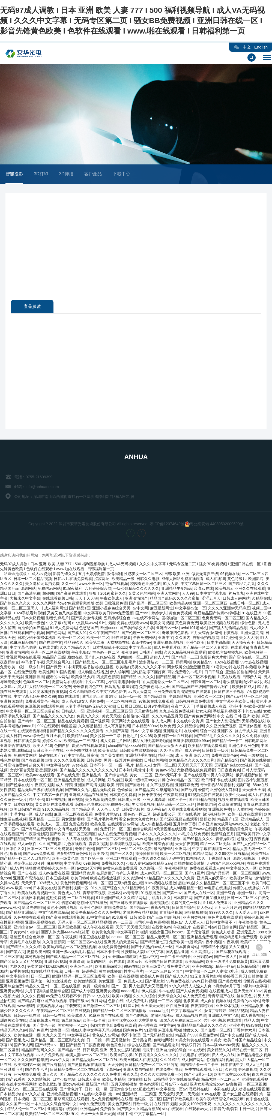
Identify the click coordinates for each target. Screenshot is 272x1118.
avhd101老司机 (194, 629)
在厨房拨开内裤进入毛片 (117, 875)
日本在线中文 (232, 1066)
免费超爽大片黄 (213, 659)
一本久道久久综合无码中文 (161, 860)
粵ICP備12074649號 (167, 525)
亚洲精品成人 (252, 821)
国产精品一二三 (184, 659)
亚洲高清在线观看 (62, 1110)
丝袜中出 (124, 1115)
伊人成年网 (119, 673)
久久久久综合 (144, 997)
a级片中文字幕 (255, 987)
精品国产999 (186, 1037)
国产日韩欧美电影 (178, 1100)
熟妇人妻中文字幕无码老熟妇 (96, 1032)
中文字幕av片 (58, 767)
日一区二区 (40, 978)
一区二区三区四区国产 (164, 973)
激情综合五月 (222, 835)
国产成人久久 (176, 978)
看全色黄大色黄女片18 (138, 821)
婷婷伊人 (159, 614)
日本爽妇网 (182, 899)
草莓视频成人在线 (211, 708)
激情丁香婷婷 (215, 1012)
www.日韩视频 (204, 983)
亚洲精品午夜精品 (176, 590)
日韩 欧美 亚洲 (176, 575)
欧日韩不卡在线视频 (218, 781)
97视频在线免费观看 (156, 703)
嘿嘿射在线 (198, 1091)
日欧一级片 (142, 1105)
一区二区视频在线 (121, 703)
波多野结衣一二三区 (156, 664)
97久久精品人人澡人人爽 (190, 987)
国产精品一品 (69, 1051)
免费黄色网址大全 (154, 688)
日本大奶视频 (32, 619)
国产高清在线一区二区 (248, 659)
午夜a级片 (182, 929)
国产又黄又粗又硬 (209, 899)
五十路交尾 (142, 1041)
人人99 (188, 595)
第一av (114, 1095)
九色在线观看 (75, 845)
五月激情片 (120, 1041)
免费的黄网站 (25, 757)
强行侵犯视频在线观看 (223, 1022)
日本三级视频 (57, 879)
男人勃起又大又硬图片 (148, 987)
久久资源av (132, 879)
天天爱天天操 (253, 791)
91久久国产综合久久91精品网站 (118, 889)
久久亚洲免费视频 (221, 727)
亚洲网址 (182, 850)
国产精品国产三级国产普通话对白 (201, 688)
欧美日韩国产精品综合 (242, 1041)
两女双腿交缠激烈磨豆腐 (188, 668)
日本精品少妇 (11, 1095)
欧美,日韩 (115, 786)
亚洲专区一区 (167, 629)
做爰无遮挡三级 (205, 575)
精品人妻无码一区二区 (166, 938)
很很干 (148, 1051)
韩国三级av (79, 1002)
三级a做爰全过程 (128, 884)
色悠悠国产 (88, 629)
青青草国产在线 (221, 997)
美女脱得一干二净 (105, 737)
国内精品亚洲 (177, 953)
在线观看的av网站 (122, 826)
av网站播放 (171, 840)
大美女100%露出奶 (195, 1105)
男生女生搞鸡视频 (125, 1051)
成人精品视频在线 (191, 1017)
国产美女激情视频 (86, 619)
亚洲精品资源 (82, 875)
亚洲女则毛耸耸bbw (207, 1086)
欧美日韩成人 (243, 688)
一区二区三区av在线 (84, 943)
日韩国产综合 (183, 909)
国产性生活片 (36, 1071)
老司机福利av (162, 1017)
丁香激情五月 (219, 860)
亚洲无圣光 (246, 933)
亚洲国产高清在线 (28, 879)
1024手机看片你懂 (29, 614)
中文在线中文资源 (188, 722)
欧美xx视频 (121, 997)
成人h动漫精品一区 (185, 889)
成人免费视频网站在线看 (111, 1100)
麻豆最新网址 (161, 610)
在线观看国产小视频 (27, 634)
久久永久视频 (32, 997)
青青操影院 (225, 840)
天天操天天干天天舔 (195, 767)
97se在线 (79, 767)
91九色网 (229, 639)
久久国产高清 (117, 732)
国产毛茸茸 (154, 983)
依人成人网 (161, 722)
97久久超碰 (35, 1095)
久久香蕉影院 (53, 943)
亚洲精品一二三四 (44, 821)
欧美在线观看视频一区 (36, 894)
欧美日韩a (79, 879)
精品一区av (225, 968)
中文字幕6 (72, 865)
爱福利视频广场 (237, 786)
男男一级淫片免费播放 (123, 762)
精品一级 (165, 757)
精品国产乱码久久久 (38, 1051)
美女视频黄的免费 (100, 801)
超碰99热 (186, 884)
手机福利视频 (224, 713)
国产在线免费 (68, 776)
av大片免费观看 (50, 1056)
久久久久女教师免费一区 (161, 1076)
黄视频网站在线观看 (23, 659)
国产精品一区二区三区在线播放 (120, 1012)
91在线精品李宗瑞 (46, 973)
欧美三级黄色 (153, 968)
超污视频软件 (213, 816)
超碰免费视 (55, 899)
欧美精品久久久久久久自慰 (192, 762)
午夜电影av (81, 654)
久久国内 (182, 639)
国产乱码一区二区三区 (148, 605)
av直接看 (233, 1086)
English (261, 47)
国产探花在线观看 (231, 953)
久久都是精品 (89, 727)
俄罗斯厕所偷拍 (249, 776)
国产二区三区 (107, 850)
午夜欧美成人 (111, 600)
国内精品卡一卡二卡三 (199, 1066)
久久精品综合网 (190, 727)
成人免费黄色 (194, 997)
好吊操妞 (115, 781)
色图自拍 (62, 747)
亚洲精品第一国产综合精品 (105, 776)
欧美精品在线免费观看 (207, 747)
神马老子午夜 (32, 664)
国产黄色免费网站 (199, 718)
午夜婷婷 (230, 943)
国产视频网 (99, 722)
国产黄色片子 (70, 1091)
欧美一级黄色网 (65, 860)
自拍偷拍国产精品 (32, 629)
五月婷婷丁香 (184, 826)
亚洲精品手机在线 (140, 757)
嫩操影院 (129, 688)
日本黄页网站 (186, 948)
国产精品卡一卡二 (227, 742)
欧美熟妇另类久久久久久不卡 (140, 668)
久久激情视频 (39, 1081)
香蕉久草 (130, 1076)
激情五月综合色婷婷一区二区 (34, 938)
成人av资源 (41, 575)
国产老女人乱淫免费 (222, 722)
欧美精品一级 (123, 580)
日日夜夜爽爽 (228, 772)
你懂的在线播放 (246, 889)
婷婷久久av (52, 742)
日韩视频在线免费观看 (194, 703)
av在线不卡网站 (146, 619)
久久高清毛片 (202, 953)
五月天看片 (55, 737)
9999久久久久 (221, 914)
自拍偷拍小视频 (136, 718)
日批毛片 (130, 737)
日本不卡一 (177, 801)
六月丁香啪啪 (36, 992)
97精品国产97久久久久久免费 (169, 879)
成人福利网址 (55, 610)
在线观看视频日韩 (57, 600)
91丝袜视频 (56, 801)
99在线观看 (121, 639)
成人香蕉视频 (252, 1017)
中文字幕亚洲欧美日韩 (235, 703)
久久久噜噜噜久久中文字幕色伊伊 (97, 693)
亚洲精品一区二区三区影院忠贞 (57, 1041)
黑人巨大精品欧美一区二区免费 (44, 688)
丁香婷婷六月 (244, 1032)
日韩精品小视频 (213, 948)
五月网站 (98, 1002)
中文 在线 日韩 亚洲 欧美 (238, 718)
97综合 (33, 933)
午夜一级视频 (251, 757)
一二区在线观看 (80, 899)
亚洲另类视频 (194, 919)
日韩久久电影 (147, 580)
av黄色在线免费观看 (120, 870)
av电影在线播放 (217, 889)
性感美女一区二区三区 (143, 575)
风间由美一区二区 (132, 659)
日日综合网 (227, 929)
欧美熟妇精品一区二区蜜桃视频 (69, 948)
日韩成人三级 (129, 801)
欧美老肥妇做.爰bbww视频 (61, 1086)
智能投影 (14, 174)
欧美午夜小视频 (207, 943)
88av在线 (260, 786)
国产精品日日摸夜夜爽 (85, 1046)
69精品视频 (238, 1012)
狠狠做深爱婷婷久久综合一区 (50, 870)
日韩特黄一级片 (215, 752)
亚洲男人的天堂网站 (121, 943)
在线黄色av (161, 929)
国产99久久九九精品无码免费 (90, 791)
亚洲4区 (114, 894)
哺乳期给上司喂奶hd (99, 698)
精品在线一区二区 (247, 1051)
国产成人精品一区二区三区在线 (73, 958)
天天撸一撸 (88, 830)
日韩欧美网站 (155, 762)
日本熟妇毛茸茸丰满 (136, 772)
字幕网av (113, 1071)
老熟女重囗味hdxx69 (166, 933)
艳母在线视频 (116, 585)
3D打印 (41, 174)
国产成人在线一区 (199, 894)
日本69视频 (23, 806)
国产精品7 (26, 1002)
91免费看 (120, 919)
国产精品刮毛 (82, 811)
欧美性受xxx (235, 796)
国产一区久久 (121, 855)
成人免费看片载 (167, 649)
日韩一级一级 (130, 698)
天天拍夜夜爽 (186, 845)
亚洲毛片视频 (55, 963)
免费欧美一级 (11, 668)
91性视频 (107, 624)
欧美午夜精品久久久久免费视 (96, 914)
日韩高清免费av (13, 767)
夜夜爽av (129, 654)
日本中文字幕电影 (211, 595)
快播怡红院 (206, 806)
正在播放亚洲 (177, 1007)
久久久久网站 (44, 605)
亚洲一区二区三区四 (210, 605)
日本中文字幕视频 (145, 732)
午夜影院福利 (174, 796)
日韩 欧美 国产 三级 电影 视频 (155, 919)
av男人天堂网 (140, 693)
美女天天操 (111, 718)
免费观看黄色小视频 (42, 703)
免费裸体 (107, 1110)
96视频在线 (230, 575)
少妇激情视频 (180, 698)
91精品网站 (203, 855)
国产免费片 (38, 1032)
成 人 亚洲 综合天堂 (192, 757)
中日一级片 (248, 1110)
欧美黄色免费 (103, 933)
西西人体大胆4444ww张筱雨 (65, 933)
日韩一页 (71, 973)
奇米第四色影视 (175, 634)
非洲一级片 (246, 894)
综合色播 (248, 624)
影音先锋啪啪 (33, 909)
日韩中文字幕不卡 (221, 924)
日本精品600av (145, 727)
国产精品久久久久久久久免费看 (76, 732)
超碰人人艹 (159, 659)
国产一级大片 (225, 958)
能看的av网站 (57, 678)
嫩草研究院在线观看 (71, 1100)
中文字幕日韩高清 (83, 757)
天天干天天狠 (86, 600)
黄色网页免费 (186, 624)
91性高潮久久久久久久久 (156, 1056)
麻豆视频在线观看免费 (44, 708)
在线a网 (191, 732)
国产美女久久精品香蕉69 (138, 1110)
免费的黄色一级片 (186, 904)
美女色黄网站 (119, 1105)
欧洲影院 (256, 580)
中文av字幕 (94, 683)
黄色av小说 (165, 772)
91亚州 (150, 1032)
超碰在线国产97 (52, 757)
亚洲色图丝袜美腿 (81, 752)
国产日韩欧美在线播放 (128, 904)
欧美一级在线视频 (122, 978)
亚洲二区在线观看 (121, 860)
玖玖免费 (167, 727)
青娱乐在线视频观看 (88, 747)
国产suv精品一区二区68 (246, 698)
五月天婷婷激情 (91, 575)
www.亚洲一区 (91, 585)
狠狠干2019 (99, 595)
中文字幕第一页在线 (50, 796)
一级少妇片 (34, 668)
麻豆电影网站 (169, 1032)
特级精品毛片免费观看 (238, 938)
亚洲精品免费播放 (69, 781)
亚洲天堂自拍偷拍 (138, 1071)
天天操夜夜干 (243, 644)
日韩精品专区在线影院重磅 (176, 1081)
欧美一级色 (34, 624)
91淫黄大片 (221, 668)
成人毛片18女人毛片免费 (82, 703)
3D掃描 (66, 174)
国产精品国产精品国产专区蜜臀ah (35, 840)
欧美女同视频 (161, 624)
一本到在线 (219, 1091)
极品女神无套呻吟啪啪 (152, 742)
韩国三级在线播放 (94, 938)
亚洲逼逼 (76, 963)
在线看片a (239, 649)
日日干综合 (213, 673)
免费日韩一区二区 (115, 830)
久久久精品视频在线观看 (185, 654)
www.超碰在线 (147, 840)
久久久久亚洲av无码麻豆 (229, 610)
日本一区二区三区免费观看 (50, 850)
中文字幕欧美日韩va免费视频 (108, 614)
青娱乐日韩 (190, 1046)
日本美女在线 (44, 889)
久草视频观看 (161, 786)
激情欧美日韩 (38, 953)
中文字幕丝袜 (78, 1037)
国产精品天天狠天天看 (167, 747)
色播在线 (115, 1002)
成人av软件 (27, 845)
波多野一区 (59, 1032)
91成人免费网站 (63, 629)
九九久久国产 (53, 1037)
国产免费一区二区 (216, 1032)
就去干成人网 (246, 732)
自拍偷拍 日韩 (139, 1081)
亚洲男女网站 (11, 992)
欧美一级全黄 (94, 1022)
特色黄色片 (115, 1046)
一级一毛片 (124, 767)
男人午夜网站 (222, 776)
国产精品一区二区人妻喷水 (206, 649)
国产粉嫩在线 (17, 786)
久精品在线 (261, 600)
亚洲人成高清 (154, 801)
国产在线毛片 (189, 816)
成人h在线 (43, 816)
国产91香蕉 (16, 1081)
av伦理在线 (147, 1027)
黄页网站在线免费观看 (54, 806)
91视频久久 (196, 860)
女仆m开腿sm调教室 (119, 958)
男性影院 (7, 791)
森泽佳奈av (141, 644)
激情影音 (262, 879)
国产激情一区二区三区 (102, 1007)
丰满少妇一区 (21, 816)
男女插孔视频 (143, 806)
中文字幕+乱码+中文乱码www (71, 624)
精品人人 (143, 767)
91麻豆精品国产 (23, 644)
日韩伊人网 (251, 678)
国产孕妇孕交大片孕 (136, 629)
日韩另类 (94, 762)
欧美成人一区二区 (52, 826)
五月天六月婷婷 (227, 909)
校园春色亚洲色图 (145, 585)
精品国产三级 (53, 659)
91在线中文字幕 (92, 1095)
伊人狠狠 (149, 992)
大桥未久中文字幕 (25, 600)
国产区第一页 (91, 860)
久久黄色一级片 (13, 801)
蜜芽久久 (118, 595)
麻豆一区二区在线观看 (73, 816)
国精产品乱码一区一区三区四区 (233, 875)
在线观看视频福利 (32, 732)
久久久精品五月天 (167, 718)
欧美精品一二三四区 (81, 742)
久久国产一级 (17, 1105)
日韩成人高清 (88, 1081)
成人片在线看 (259, 796)
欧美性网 (46, 673)
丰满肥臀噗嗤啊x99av (191, 742)
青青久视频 (98, 845)
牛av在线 (166, 992)
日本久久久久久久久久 (157, 835)
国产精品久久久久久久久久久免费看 (90, 1076)
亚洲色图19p (202, 968)
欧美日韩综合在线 (157, 845)
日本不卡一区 (100, 767)
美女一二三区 (141, 776)
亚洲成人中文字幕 (223, 1017)
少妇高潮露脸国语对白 (125, 683)
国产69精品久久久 (198, 840)
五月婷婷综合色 (117, 619)
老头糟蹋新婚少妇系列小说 (246, 683)
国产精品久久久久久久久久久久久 (88, 772)
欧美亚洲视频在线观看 (219, 624)
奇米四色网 (84, 850)
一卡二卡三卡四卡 (175, 958)
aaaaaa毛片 (158, 1012)
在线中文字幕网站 (21, 1086)
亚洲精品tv (89, 1110)
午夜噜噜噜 (248, 924)
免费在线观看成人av (206, 870)
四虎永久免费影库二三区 (180, 1022)
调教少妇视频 (243, 860)
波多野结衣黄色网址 (73, 855)
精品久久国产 (36, 987)
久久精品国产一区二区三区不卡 (222, 884)
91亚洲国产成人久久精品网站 (121, 899)
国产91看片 (194, 875)
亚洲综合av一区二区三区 (35, 929)
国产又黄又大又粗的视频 (21, 963)
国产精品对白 (155, 698)
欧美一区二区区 (71, 639)
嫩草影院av (71, 1022)
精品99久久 (73, 644)
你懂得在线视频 (256, 983)
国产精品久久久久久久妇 (54, 718)
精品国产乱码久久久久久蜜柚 (174, 600)
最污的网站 (163, 850)
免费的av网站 (49, 590)
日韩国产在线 (150, 654)
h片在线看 (116, 963)
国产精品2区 (227, 762)
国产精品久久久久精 (23, 948)
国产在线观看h (196, 776)
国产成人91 (77, 634)
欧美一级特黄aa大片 (142, 781)
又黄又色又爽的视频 (64, 614)
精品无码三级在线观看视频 (40, 791)
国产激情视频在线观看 (86, 1066)
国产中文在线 (231, 1037)
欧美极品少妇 (82, 678)
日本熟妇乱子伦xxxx (109, 649)
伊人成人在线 (223, 1056)
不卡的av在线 (249, 713)
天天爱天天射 (246, 914)
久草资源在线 (229, 806)
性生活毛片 (133, 973)
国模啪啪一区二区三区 (181, 619)
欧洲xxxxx (109, 629)
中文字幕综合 (17, 978)
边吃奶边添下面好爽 (148, 673)
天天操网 (115, 1066)
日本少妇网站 (63, 1081)
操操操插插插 (146, 855)
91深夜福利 (73, 590)
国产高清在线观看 (71, 595)
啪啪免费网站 (115, 909)
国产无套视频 (198, 933)
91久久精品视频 (56, 811)
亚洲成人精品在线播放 (88, 796)
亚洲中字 (165, 639)
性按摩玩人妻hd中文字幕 (142, 953)
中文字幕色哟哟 (23, 649)
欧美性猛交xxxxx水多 (232, 1076)
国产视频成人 (17, 1041)
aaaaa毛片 (130, 992)
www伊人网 (60, 1061)
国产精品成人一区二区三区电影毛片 (106, 664)
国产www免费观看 (38, 855)
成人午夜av (156, 811)
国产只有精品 (53, 1066)
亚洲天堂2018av (248, 992)
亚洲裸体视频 (227, 1007)
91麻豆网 (131, 1007)
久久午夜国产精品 (104, 634)
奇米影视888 (211, 786)
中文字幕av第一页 (190, 610)
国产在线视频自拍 (36, 762)
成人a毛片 (254, 1066)
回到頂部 (259, 954)
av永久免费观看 (92, 1105)
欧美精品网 (194, 963)
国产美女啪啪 (111, 757)
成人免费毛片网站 (115, 742)
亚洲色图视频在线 (40, 924)
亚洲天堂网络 (168, 595)
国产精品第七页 (153, 943)
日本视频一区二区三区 (33, 1100)
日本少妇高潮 (218, 644)
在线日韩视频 (165, 1105)
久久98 (146, 737)
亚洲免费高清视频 (168, 644)
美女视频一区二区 (73, 1027)
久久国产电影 (50, 845)
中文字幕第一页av (171, 1091)
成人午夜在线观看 (98, 929)
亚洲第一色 (40, 983)
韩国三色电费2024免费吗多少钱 (102, 806)
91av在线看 (210, 1095)
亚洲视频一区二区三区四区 (109, 713)
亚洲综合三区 (81, 968)
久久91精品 (170, 1061)
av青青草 (131, 894)
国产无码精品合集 (157, 1037)
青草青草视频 (94, 894)
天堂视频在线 (118, 644)
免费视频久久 (112, 865)
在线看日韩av (204, 929)
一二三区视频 (169, 1002)
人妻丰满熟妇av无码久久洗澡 (90, 708)
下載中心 (121, 174)
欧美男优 (100, 855)
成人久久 (50, 1076)
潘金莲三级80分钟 (29, 865)
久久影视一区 (150, 870)
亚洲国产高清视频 (89, 786)
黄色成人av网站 (105, 1037)
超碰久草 (36, 767)
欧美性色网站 (91, 909)
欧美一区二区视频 (175, 855)
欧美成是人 (76, 1017)
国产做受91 (56, 668)
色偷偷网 (125, 791)
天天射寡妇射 (145, 713)
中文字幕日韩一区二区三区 (203, 585)
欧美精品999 (180, 605)
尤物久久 (17, 968)
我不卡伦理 (130, 1037)
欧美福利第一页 (27, 1066)
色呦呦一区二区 (36, 683)
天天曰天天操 (187, 1095)
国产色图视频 (136, 1017)
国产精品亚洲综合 (21, 914)
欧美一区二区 (97, 639)
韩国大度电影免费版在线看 (113, 1027)
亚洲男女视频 (107, 992)
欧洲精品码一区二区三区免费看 (79, 978)
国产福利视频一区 (73, 889)
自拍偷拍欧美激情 (189, 865)
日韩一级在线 (54, 1017)
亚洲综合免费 (11, 987)
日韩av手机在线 (27, 1017)
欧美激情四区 (85, 983)
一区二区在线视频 (65, 987)
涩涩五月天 (211, 600)
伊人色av (204, 909)
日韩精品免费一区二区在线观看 (76, 1071)
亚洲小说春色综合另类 (111, 610)
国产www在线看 (202, 830)
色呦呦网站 (163, 1041)
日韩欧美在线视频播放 (138, 752)
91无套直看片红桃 (205, 978)
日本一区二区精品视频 (33, 580)
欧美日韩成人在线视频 (138, 1061)
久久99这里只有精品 (231, 855)
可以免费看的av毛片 (185, 673)
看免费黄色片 (178, 968)
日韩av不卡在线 (174, 1086)
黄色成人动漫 (222, 933)
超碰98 (48, 595)
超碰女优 (244, 840)
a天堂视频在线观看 (170, 830)
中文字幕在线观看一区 (211, 850)
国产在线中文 (50, 644)
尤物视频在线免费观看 (196, 772)
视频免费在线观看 (233, 801)
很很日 (15, 855)
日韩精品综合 (248, 968)
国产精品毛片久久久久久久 (217, 737)
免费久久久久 (88, 718)
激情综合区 (59, 992)
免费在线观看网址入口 (203, 1071)
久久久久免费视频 (69, 762)
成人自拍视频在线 (215, 1002)
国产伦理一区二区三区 (140, 634)
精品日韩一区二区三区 (176, 806)
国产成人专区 (82, 992)
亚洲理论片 (172, 732)
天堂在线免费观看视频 (187, 811)
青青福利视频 (170, 914)
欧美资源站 (107, 752)
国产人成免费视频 (191, 992)
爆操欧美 (207, 821)
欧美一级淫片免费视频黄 (227, 963)
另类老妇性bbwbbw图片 (47, 968)
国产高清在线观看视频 (65, 919)
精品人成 (251, 1022)
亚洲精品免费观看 (202, 938)
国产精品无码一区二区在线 (95, 1061)
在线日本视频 (244, 668)
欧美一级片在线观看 (245, 816)
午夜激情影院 (36, 835)
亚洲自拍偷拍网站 (240, 673)
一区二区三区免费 (136, 850)
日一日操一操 (97, 1041)
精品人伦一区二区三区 (26, 1110)
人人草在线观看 (79, 840)
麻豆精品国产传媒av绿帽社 (217, 614)
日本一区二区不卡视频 (196, 678)
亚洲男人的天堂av (212, 879)
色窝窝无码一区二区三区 (223, 619)
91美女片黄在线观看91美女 (198, 1041)
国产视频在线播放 (255, 762)
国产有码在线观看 (36, 830)
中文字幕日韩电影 (131, 933)
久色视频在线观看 (29, 919)
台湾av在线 (203, 590)
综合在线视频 (138, 1046)
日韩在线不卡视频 (229, 693)
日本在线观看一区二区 (33, 781)
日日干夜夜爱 (149, 796)
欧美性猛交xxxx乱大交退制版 (132, 1022)
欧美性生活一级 (27, 1037)
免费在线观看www (132, 624)
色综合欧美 (142, 830)
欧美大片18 (42, 747)
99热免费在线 (178, 983)
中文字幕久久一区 (241, 870)
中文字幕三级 (140, 649)
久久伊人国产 (171, 752)
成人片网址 (96, 781)
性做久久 (190, 1032)
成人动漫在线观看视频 (250, 1091)
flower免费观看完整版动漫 (80, 605)
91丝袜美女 (62, 983)
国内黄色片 (132, 1032)
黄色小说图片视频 (62, 909)
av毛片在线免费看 (193, 835)
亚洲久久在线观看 (250, 590)
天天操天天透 (152, 1007)
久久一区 (69, 585)
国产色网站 (55, 634)
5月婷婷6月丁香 (227, 987)
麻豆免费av (208, 1037)
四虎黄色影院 (107, 678)
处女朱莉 (203, 713)
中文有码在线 (65, 830)
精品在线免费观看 (73, 722)
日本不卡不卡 (107, 953)
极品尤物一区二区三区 (220, 1081)
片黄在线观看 (228, 678)
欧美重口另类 (121, 1056)
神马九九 (236, 595)
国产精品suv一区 (49, 1046)
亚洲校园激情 (11, 703)
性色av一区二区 (105, 654)
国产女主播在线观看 (240, 1095)
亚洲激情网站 (17, 654)
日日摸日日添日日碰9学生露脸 (143, 708)
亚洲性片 (236, 1027)
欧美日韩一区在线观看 (173, 737)
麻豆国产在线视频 (52, 1002)
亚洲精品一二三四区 (139, 1095)
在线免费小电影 (169, 1071)
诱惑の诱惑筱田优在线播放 (84, 904)
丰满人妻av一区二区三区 (86, 1056)
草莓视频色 (34, 958)
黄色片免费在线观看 (225, 919)
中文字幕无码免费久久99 (35, 698)
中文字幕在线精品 (53, 914)
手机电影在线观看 (194, 1056)
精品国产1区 (227, 821)
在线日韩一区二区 (244, 605)
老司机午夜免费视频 (151, 924)
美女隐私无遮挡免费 (42, 585)
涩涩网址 (101, 580)
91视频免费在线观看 (205, 796)
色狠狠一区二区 (147, 1100)
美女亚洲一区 (109, 983)
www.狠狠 (25, 1007)
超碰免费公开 (164, 816)
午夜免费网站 (144, 639)
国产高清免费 (28, 595)
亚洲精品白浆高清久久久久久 (202, 1027)
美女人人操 (248, 639)
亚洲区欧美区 (69, 929)
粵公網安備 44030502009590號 (217, 525)
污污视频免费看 (27, 1076)
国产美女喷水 (229, 983)
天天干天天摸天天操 (132, 929)
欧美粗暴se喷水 (108, 968)
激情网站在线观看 (67, 683)
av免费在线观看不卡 (63, 997)
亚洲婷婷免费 (186, 786)
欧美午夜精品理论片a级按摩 (220, 1100)
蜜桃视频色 (159, 904)
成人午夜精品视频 (155, 826)
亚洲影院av (202, 958)
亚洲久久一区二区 (208, 698)
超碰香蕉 (89, 973)
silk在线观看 (172, 1110)
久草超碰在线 (167, 791)
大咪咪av (8, 688)
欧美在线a (260, 855)
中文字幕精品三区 (186, 1012)
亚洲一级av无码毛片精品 (73, 953)
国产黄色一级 (44, 1027)
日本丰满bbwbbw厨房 (220, 1046)
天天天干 (29, 884)
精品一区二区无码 (215, 845)
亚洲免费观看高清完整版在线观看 (183, 693)
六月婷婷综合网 (98, 590)
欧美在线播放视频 (105, 879)
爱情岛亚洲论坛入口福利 (219, 791)
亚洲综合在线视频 (15, 747)
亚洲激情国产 (136, 600)
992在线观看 (69, 698)
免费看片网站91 (108, 816)
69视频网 (91, 865)
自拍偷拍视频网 (206, 639)
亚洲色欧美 (195, 644)
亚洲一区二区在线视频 (50, 654)
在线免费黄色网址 (113, 948)
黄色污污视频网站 (75, 884)
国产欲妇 (188, 791)
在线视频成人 (220, 992)
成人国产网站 (192, 1061)
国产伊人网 (23, 1046)
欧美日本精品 (113, 1081)
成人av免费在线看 (53, 875)
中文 (247, 47)
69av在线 (254, 1027)
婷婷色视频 (253, 919)
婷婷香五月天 (234, 978)
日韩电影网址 (255, 742)
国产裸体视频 (249, 727)
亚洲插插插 (34, 678)
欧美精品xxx (77, 737)
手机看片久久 (159, 899)
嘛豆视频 (75, 801)
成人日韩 (13, 737)
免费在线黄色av (224, 757)
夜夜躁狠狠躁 (202, 1007)
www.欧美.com (18, 889)
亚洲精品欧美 (252, 1007)
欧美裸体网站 (240, 879)
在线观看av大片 (198, 1110)
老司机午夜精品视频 (140, 914)
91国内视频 (66, 673)
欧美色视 (98, 826)
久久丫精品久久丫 (75, 649)
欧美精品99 (203, 664)
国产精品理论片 (166, 1046)
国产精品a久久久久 (137, 678)
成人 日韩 (64, 786)
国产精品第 (165, 678)
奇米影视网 (247, 1071)
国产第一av (172, 894)
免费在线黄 (78, 826)
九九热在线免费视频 (176, 713)
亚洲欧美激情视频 (62, 1095)
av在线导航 (48, 649)
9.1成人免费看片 (217, 904)
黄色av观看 (149, 1086)
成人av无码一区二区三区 (161, 875)
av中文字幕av (98, 919)
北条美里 (190, 1002)
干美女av (17, 933)
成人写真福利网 (116, 727)
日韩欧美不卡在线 (48, 752)
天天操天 (166, 1095)
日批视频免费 (115, 605)
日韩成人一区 (72, 713)
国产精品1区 (79, 610)
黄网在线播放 (110, 973)
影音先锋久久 (64, 575)
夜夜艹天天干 (182, 708)
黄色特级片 (236, 580)
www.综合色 (33, 737)
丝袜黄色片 (246, 997)
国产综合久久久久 (15, 605)
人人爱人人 (194, 924)
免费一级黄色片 (96, 987)
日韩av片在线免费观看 (73, 580)
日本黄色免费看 (122, 796)
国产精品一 (139, 909)
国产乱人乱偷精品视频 (228, 629)
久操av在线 (9, 884)
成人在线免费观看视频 (117, 835)
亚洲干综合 (225, 894)
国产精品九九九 (241, 585)
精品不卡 (36, 801)
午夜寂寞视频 (42, 786)
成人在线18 (215, 580)
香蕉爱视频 (160, 909)
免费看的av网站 (246, 1002)
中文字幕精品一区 (149, 1115)
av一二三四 (123, 924)
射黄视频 (230, 634)
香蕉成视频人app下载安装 (58, 1007)
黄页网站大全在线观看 (130, 722)
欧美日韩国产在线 (25, 811)
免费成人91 (133, 983)
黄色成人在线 (69, 894)
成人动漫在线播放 (92, 673)
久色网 (230, 1071)
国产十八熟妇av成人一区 (152, 948)
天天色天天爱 (108, 811)
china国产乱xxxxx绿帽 (127, 747)
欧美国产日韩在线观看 (164, 963)
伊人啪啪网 (242, 811)
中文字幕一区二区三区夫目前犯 (32, 713)
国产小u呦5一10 (198, 1076)
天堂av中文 (148, 958)
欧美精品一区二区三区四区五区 (52, 1115)
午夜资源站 (157, 889)
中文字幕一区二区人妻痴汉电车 (212, 973)
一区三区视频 (254, 1086)
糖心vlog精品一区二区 (180, 781)
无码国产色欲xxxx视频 (233, 767)
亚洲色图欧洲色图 (243, 747)
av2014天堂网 (89, 870)
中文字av (167, 1027)
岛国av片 (134, 963)
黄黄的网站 (96, 963)
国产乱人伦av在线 (100, 659)
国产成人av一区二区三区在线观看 (29, 1091)
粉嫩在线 (75, 659)
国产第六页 (15, 953)
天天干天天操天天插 (97, 1115)
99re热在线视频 (253, 664)
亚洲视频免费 (219, 811)
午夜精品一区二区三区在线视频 (64, 1012)
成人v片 (16, 870)
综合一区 (207, 732)
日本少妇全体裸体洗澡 (36, 639)
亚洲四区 (224, 732)
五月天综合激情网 (205, 634)
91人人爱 (171, 585)
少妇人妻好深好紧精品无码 (149, 865)
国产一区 (119, 987)
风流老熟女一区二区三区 (167, 683)
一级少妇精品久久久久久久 (136, 590)
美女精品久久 (218, 1051)
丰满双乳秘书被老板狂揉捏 (90, 668)
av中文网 (140, 610)
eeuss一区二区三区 (127, 938)
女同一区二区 (164, 767)
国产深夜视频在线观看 (179, 821)
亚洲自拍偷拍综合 (171, 1051)
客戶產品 (93, 174)
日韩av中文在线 (96, 997)
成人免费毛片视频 (140, 1002)
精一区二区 (102, 884)
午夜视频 (69, 938)
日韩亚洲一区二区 (205, 683)
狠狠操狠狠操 (195, 914)
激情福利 (114, 575)
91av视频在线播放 (160, 884)
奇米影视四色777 (87, 688)
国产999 (142, 614)
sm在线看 (197, 1051)
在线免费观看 (25, 673)
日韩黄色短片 (132, 811)
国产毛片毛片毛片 (101, 821)
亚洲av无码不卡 (168, 776)
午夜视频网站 (176, 870)
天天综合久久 (169, 997)
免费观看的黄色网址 (235, 830)
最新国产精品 (97, 1086)
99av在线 (132, 968)
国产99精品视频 (202, 801)
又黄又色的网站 (141, 595)
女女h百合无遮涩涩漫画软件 (34, 772)
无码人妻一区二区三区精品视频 (84, 924)
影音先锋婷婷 (225, 1110)
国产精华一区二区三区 (36, 722)
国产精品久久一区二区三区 (36, 904)
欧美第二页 (94, 644)
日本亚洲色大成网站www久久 (223, 826)
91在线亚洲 (251, 614)
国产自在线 (27, 875)
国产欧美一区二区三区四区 (73, 835)
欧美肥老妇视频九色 (225, 654)
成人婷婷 (192, 752)
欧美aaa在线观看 (40, 776)
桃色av (177, 924)
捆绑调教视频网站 (125, 845)
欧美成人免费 (151, 978)
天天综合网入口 (59, 664)
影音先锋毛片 (57, 619)
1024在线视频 (226, 664)
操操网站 (183, 664)
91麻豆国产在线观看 (106, 1017)
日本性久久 (15, 850)
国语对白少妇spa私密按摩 (131, 1091)
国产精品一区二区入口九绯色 (25, 860)
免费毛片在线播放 (25, 943)
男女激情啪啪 (72, 821)
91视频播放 (150, 894)
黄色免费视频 (180, 614)
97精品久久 (48, 884)
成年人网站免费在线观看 (183, 580)
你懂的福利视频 (220, 1061)
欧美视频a (224, 590)
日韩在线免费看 (27, 742)
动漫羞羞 (68, 727)
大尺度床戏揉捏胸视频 (48, 693)
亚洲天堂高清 (251, 634)
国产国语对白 (136, 786)
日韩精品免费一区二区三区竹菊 (151, 1066)
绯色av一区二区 (137, 816)
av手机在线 (19, 973)
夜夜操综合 (9, 664)
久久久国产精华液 (32, 1061)
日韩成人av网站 (236, 600)
